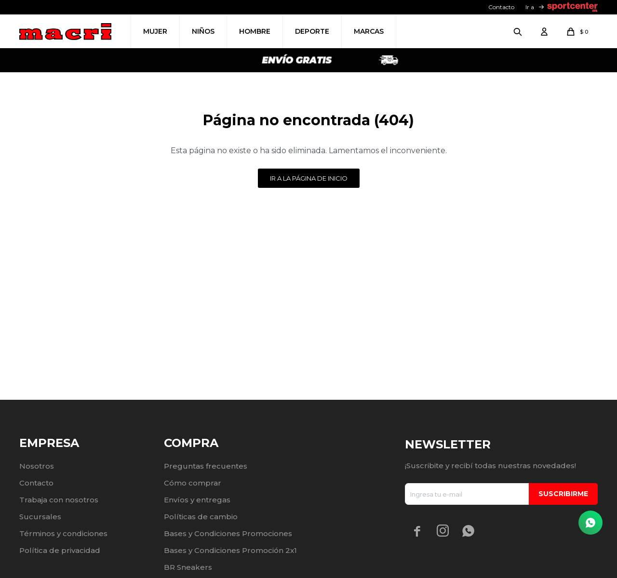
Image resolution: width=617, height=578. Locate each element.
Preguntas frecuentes (205, 466)
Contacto (501, 7)
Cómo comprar (192, 482)
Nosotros (36, 466)
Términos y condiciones (63, 533)
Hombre (254, 31)
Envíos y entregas (197, 499)
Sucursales (40, 516)
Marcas (369, 31)
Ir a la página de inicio (309, 178)
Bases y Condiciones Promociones (228, 533)
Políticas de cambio (201, 516)
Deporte (312, 31)
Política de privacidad (59, 550)
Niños (203, 31)
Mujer (155, 31)
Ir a (529, 7)
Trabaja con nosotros (58, 499)
